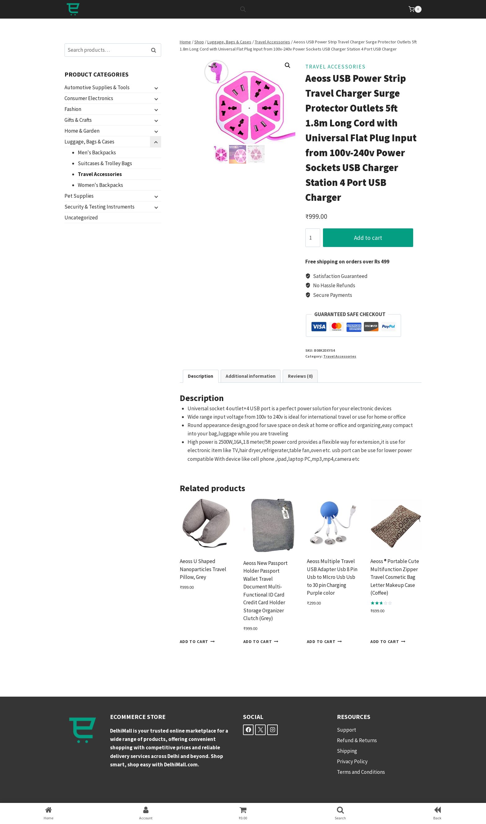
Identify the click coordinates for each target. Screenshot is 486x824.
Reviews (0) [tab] (300, 376)
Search (155, 50)
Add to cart (372, 237)
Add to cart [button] (197, 641)
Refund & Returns (357, 740)
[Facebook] (248, 730)
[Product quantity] (312, 237)
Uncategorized (81, 217)
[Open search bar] (243, 9)
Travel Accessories (335, 66)
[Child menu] (155, 87)
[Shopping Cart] (415, 9)
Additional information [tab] (251, 376)
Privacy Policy (352, 761)
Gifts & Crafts (78, 120)
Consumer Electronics (88, 98)
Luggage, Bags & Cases (89, 141)
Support (346, 729)
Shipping (347, 750)
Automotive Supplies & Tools (97, 87)
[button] (287, 65)
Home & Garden (81, 130)
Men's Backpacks (97, 152)
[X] (260, 730)
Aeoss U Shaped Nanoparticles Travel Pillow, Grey (203, 569)
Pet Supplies (79, 195)
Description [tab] (200, 376)
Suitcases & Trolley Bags (105, 163)
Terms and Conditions (361, 772)
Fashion (72, 109)
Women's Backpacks (100, 185)
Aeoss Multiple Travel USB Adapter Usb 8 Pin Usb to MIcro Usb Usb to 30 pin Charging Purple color (332, 577)
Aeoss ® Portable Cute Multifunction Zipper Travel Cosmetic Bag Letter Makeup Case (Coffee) (394, 577)
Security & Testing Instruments (99, 206)
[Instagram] (272, 730)
